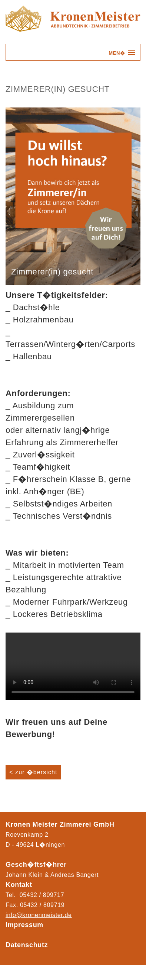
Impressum (24, 925)
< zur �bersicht (33, 772)
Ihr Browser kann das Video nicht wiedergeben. (73, 666)
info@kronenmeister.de (39, 915)
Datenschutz (27, 945)
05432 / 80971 (40, 905)
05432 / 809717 (42, 895)
